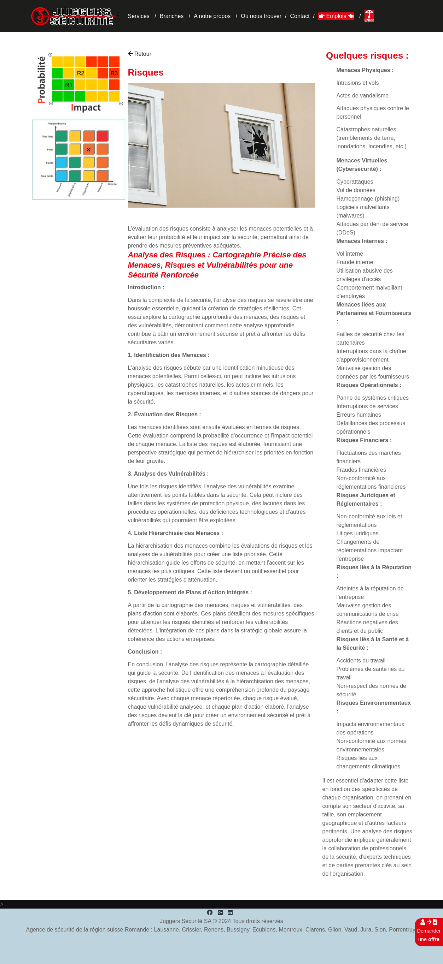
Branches (172, 16)
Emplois (336, 16)
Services (139, 16)
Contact (299, 16)
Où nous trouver (261, 16)
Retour (139, 54)
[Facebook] (209, 913)
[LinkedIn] (230, 913)
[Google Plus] (220, 913)
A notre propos (212, 16)
